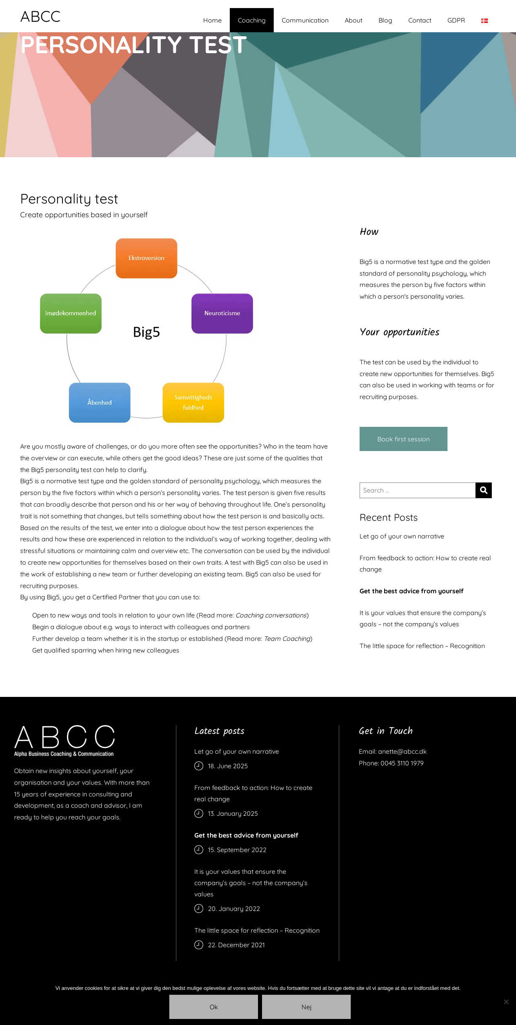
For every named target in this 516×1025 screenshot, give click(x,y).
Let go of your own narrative (402, 536)
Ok (214, 1007)
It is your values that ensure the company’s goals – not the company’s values (423, 618)
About (353, 20)
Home (212, 20)
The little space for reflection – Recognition (422, 646)
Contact (419, 20)
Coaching (252, 20)
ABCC (40, 16)
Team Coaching (287, 638)
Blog (385, 20)
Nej (307, 1007)
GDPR (456, 20)
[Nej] (506, 1002)
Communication (305, 20)
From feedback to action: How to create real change (425, 563)
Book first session (403, 439)
